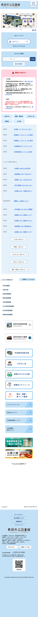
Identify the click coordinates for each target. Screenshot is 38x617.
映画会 (7, 121)
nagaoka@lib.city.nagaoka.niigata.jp (14, 538)
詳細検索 (19, 64)
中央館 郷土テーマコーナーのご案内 (25, 146)
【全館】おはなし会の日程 (22, 168)
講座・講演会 (19, 116)
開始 (33, 30)
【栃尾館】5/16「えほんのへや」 (24, 174)
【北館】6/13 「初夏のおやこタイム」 (25, 191)
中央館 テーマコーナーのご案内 (24, 129)
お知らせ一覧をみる (18, 262)
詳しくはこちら (29, 81)
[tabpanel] (19, 20)
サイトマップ (19, 525)
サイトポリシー (19, 514)
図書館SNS (19, 521)
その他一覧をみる (19, 239)
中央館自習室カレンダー (19, 420)
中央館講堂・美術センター (19, 429)
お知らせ (7, 116)
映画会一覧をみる (19, 247)
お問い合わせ (11, 547)
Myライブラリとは (19, 46)
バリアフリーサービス (19, 404)
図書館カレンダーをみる (28, 279)
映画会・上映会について (21, 201)
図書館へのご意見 (25, 547)
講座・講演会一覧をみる (18, 269)
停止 (35, 30)
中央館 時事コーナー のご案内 (23, 152)
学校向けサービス (19, 412)
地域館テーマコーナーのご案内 (23, 135)
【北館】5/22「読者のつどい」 (23, 220)
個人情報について (19, 518)
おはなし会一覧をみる (18, 254)
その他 (19, 121)
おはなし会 (31, 116)
